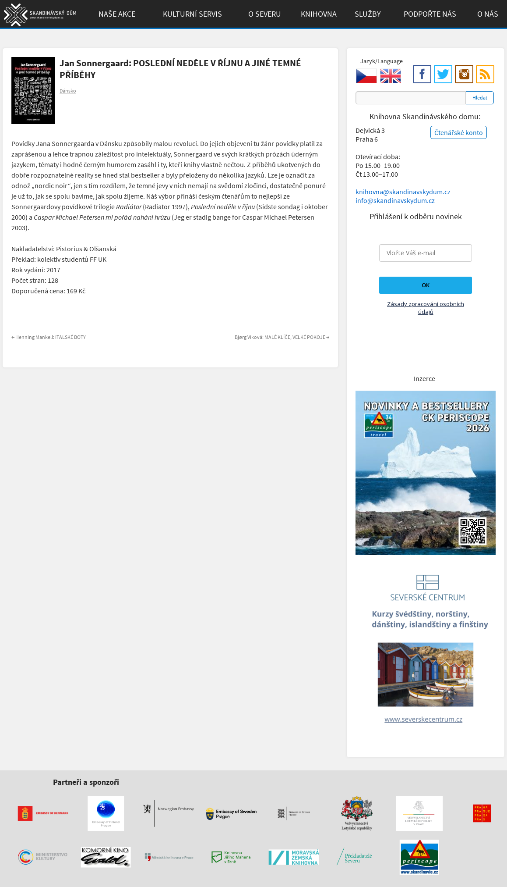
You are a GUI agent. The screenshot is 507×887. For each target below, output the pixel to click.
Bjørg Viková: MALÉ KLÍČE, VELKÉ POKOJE (282, 337)
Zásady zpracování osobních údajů (425, 308)
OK (426, 285)
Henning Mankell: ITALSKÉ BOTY (48, 337)
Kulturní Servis (192, 14)
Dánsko (68, 90)
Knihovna (319, 14)
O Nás (487, 14)
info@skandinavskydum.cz (395, 200)
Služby (368, 14)
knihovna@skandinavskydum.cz (403, 191)
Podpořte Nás (430, 14)
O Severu (264, 14)
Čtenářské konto (458, 132)
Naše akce (117, 14)
